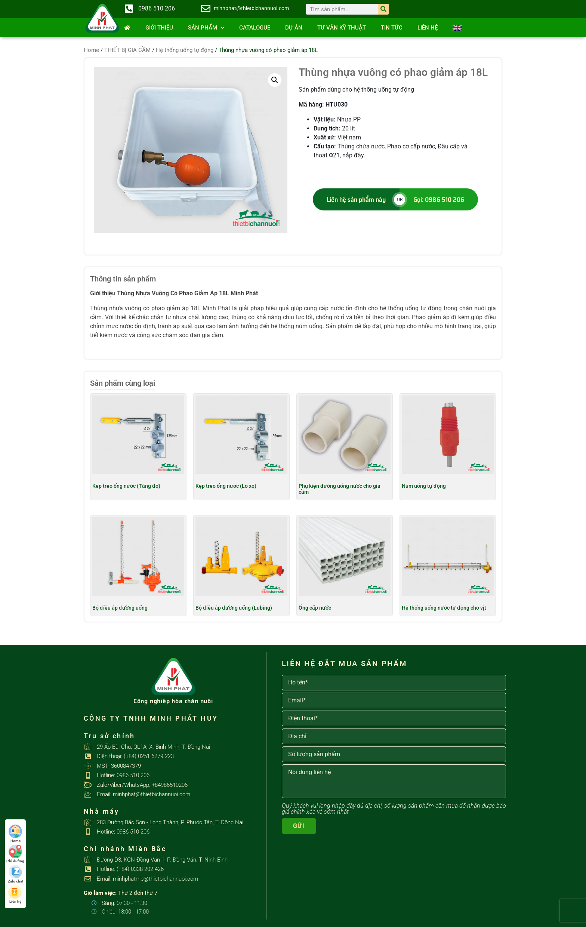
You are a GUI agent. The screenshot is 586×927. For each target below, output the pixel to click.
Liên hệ (427, 27)
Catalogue (254, 27)
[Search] (383, 9)
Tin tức (392, 27)
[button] (274, 80)
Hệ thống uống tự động (184, 50)
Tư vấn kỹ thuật (341, 27)
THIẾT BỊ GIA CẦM (127, 50)
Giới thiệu (159, 27)
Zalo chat (15, 874)
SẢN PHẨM (206, 28)
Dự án (293, 27)
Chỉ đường (15, 854)
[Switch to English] (457, 27)
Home (91, 50)
